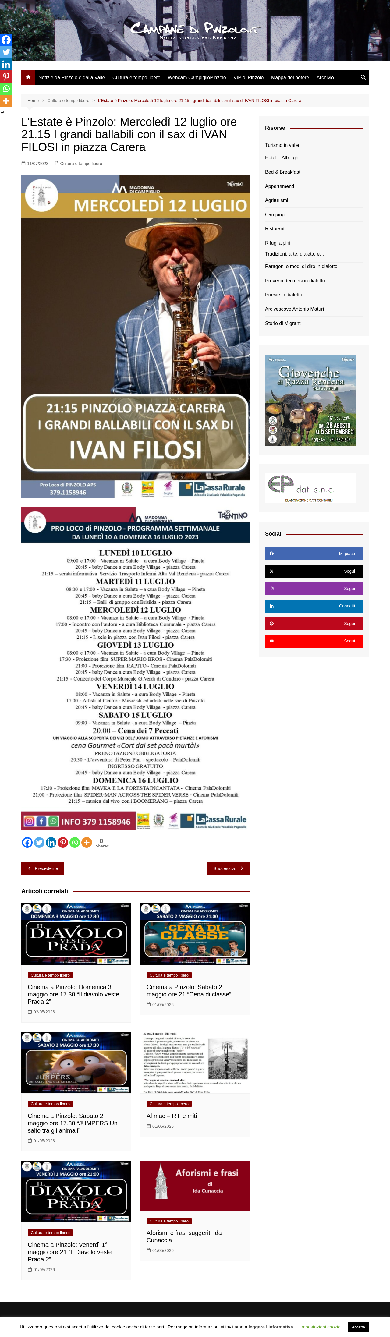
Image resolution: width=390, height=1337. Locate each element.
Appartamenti (279, 186)
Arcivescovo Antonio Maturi (294, 309)
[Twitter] (39, 842)
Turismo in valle (282, 145)
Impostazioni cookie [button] (320, 1326)
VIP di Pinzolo (248, 77)
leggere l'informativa (271, 1326)
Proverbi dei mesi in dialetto (295, 280)
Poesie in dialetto (283, 294)
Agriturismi (276, 200)
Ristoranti (275, 228)
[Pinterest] (63, 842)
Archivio (325, 77)
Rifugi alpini (277, 243)
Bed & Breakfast (282, 172)
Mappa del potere (290, 77)
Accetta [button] (358, 1327)
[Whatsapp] (74, 842)
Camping (275, 214)
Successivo (228, 868)
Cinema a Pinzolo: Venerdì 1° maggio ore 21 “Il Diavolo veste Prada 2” (70, 1252)
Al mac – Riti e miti (172, 1115)
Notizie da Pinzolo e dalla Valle (71, 77)
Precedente (42, 868)
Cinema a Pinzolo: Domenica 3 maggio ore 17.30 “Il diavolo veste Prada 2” (73, 994)
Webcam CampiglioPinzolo (197, 77)
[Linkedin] (51, 842)
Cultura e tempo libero (136, 77)
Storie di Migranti (283, 323)
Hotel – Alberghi (282, 157)
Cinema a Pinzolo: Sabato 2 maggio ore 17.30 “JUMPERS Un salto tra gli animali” (73, 1123)
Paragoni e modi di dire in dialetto (301, 266)
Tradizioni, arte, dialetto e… (294, 253)
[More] (86, 842)
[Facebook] (27, 842)
